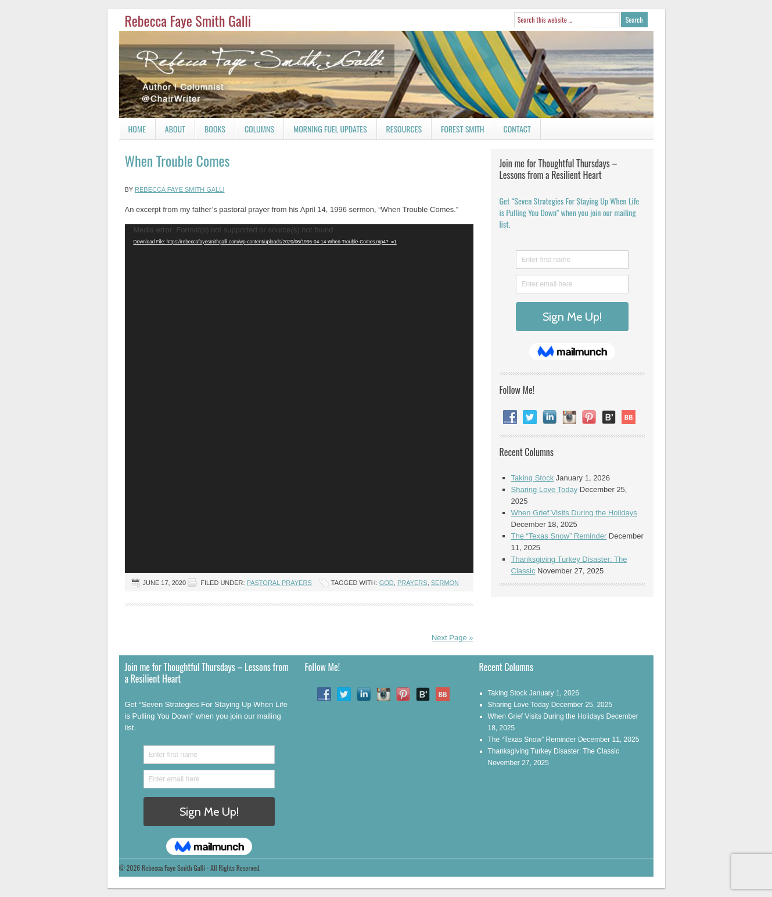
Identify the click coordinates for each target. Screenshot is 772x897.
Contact (512, 131)
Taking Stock (532, 477)
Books (210, 131)
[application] (299, 398)
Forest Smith (462, 129)
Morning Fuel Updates (325, 131)
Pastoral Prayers (279, 582)
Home (137, 129)
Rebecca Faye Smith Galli (188, 20)
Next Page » (452, 637)
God (386, 582)
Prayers (412, 582)
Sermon (445, 582)
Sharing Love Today (544, 489)
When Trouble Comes (177, 160)
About (175, 129)
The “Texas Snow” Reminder (559, 536)
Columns (254, 131)
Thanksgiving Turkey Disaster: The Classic (554, 751)
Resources (404, 129)
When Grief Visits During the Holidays (574, 512)
